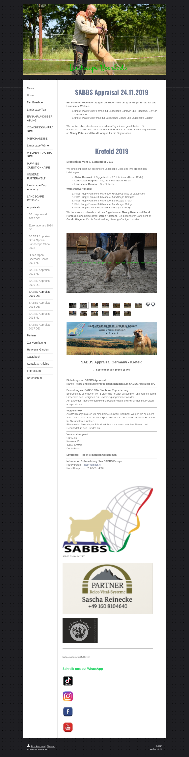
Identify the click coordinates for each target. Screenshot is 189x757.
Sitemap (51, 746)
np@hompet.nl (92, 464)
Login (159, 745)
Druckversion (36, 746)
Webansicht (156, 749)
